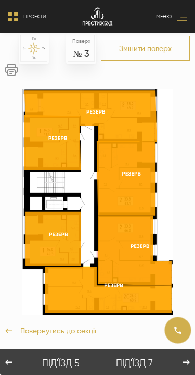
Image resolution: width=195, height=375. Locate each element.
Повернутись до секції (50, 330)
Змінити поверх (145, 48)
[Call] (177, 330)
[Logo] (97, 17)
